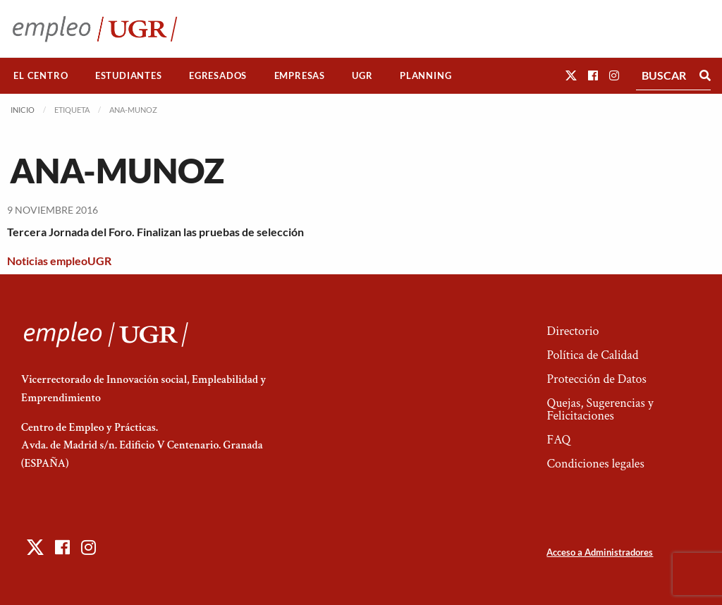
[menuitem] (41, 76)
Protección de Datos (596, 379)
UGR (362, 75)
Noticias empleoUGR (59, 260)
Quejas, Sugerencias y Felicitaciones (599, 409)
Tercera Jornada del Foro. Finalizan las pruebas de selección (155, 231)
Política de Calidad (592, 355)
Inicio (23, 109)
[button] (571, 75)
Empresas (299, 75)
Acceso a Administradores (599, 552)
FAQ (558, 440)
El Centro (40, 75)
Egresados (218, 75)
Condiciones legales (595, 464)
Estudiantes (128, 75)
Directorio (572, 331)
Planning (425, 75)
